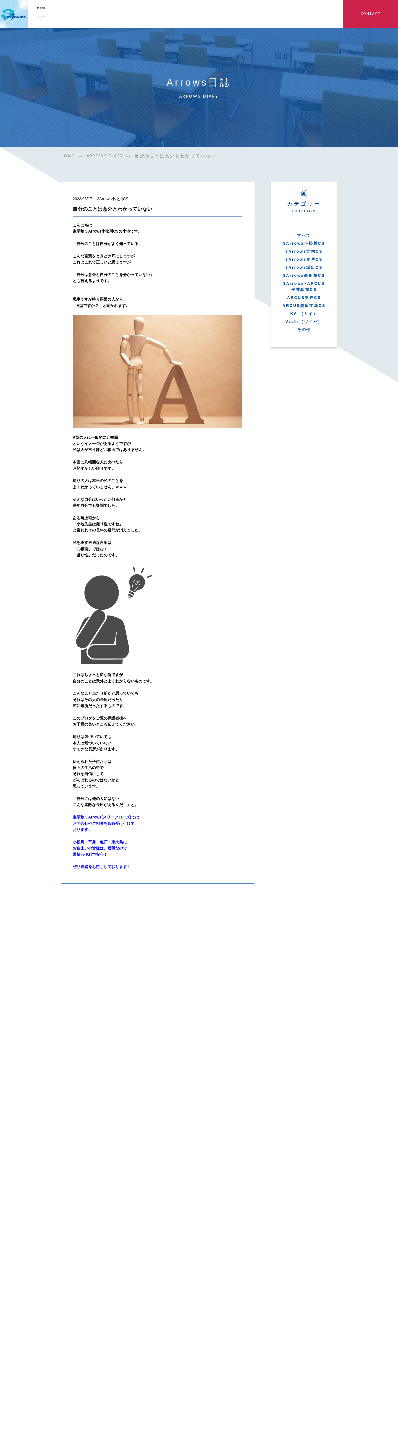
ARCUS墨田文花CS (304, 305)
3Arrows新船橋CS (304, 275)
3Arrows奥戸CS (304, 259)
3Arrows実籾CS (304, 251)
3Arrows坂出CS (304, 267)
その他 (304, 329)
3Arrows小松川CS (304, 243)
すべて (304, 235)
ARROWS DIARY (105, 156)
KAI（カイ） (304, 313)
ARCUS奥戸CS (304, 297)
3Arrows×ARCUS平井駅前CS (304, 286)
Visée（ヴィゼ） (304, 321)
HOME (68, 156)
